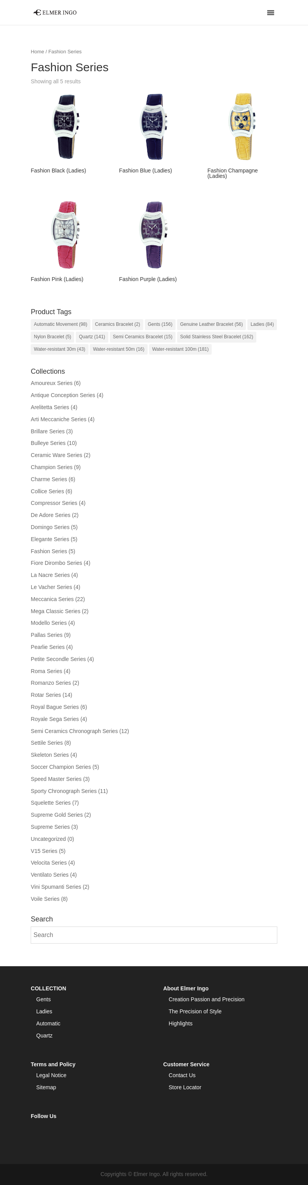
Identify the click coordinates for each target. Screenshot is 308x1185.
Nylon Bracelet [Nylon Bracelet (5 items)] (52, 336)
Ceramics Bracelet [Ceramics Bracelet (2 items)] (117, 324)
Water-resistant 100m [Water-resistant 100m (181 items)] (180, 349)
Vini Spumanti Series (56, 887)
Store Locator (185, 1087)
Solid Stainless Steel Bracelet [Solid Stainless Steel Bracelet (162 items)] (216, 336)
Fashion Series (49, 551)
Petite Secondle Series (58, 659)
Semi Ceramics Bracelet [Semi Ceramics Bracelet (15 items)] (142, 336)
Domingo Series (50, 527)
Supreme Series (50, 827)
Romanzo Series (51, 683)
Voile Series (45, 899)
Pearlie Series (47, 647)
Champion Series (51, 467)
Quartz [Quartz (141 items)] (92, 336)
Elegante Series (50, 539)
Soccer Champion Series (61, 767)
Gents (43, 999)
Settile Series (47, 743)
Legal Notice (51, 1075)
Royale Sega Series (55, 719)
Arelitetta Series (50, 407)
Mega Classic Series (55, 611)
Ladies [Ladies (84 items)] (262, 324)
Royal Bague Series (55, 707)
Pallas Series (47, 635)
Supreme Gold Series (57, 815)
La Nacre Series (50, 575)
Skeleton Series (50, 755)
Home (37, 52)
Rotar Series (46, 695)
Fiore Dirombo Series (56, 563)
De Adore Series (50, 515)
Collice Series (47, 491)
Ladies (44, 1011)
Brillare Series (47, 431)
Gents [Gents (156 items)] (160, 324)
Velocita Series (49, 863)
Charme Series (49, 479)
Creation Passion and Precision (206, 999)
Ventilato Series (49, 875)
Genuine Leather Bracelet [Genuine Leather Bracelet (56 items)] (211, 324)
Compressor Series (54, 503)
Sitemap (46, 1087)
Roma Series (46, 671)
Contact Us (182, 1075)
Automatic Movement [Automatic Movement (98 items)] (60, 324)
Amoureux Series (51, 383)
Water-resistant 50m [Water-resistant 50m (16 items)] (118, 349)
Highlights (180, 1023)
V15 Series (44, 851)
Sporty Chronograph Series (64, 791)
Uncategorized (48, 839)
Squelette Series (51, 803)
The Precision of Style (195, 1011)
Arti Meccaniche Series (58, 419)
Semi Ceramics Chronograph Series (74, 731)
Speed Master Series (56, 779)
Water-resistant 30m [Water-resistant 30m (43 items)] (59, 349)
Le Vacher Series (51, 587)
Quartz (44, 1035)
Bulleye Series (48, 443)
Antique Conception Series (63, 395)
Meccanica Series (52, 599)
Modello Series (49, 623)
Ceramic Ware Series (56, 455)
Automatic (48, 1023)
